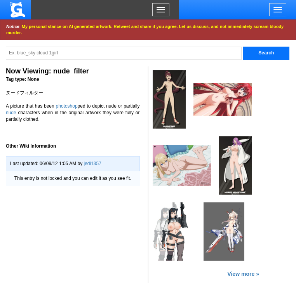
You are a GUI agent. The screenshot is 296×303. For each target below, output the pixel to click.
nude (11, 112)
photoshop (67, 106)
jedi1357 (92, 163)
